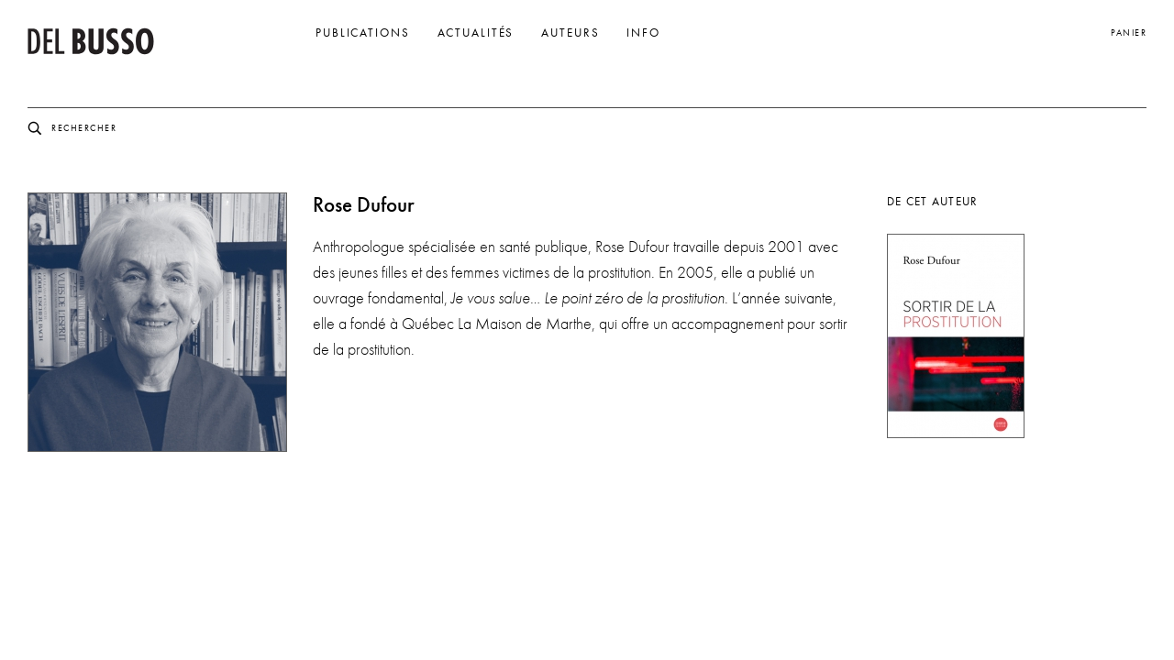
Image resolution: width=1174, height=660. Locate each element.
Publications (363, 33)
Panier (1128, 32)
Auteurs (570, 33)
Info (643, 33)
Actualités (476, 33)
